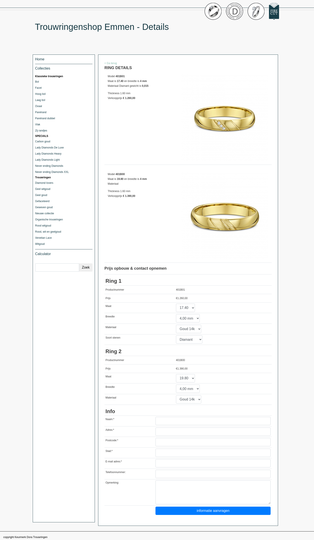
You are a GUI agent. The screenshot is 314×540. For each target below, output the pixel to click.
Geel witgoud (42, 189)
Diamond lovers (44, 182)
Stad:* (109, 451)
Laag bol (40, 100)
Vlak (37, 124)
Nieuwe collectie (44, 213)
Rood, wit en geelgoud (48, 231)
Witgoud (40, 243)
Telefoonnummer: (116, 472)
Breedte (110, 316)
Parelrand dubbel (45, 118)
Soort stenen (113, 337)
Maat (108, 306)
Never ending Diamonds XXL (52, 172)
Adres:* (110, 429)
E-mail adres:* (114, 461)
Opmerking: (112, 482)
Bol (37, 81)
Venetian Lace (43, 237)
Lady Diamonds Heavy (48, 153)
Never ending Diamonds (49, 165)
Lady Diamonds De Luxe (49, 147)
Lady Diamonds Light (47, 159)
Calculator (43, 254)
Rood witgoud (43, 225)
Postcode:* (112, 440)
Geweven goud (44, 207)
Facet (38, 87)
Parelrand (40, 112)
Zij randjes (41, 130)
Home (39, 59)
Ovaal (38, 106)
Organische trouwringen (49, 219)
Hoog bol (40, 93)
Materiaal (111, 327)
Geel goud (41, 195)
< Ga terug (110, 63)
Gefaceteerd (42, 201)
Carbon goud (42, 141)
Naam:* (110, 419)
